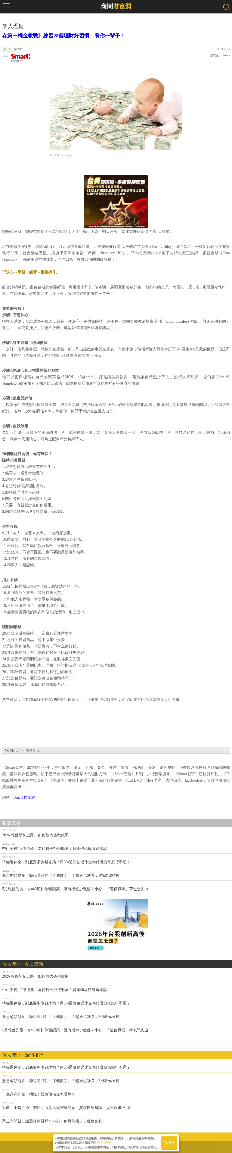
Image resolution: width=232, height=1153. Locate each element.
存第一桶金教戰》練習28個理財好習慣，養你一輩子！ (63, 35)
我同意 (169, 1142)
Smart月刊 (20, 58)
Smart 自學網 (24, 797)
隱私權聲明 (104, 1142)
